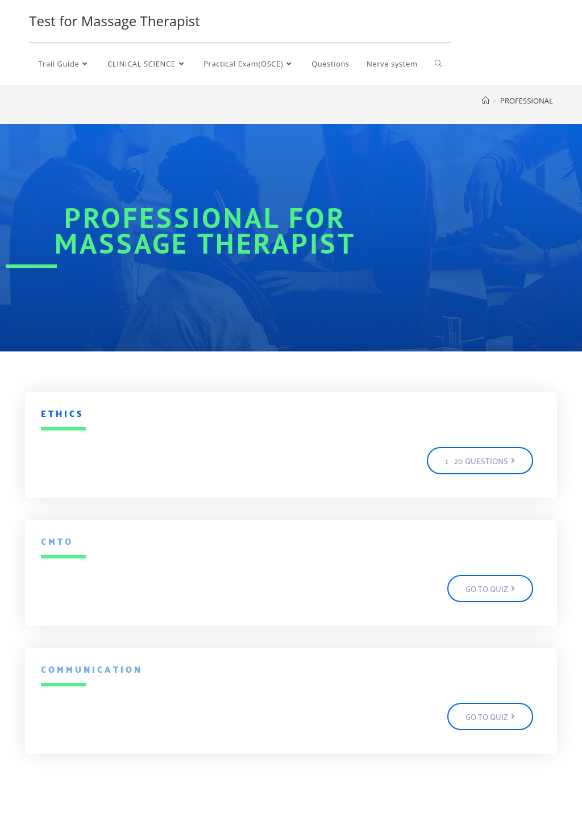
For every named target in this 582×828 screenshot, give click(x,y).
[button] (480, 460)
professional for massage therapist (205, 230)
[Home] (485, 101)
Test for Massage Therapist (114, 20)
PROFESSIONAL (526, 101)
